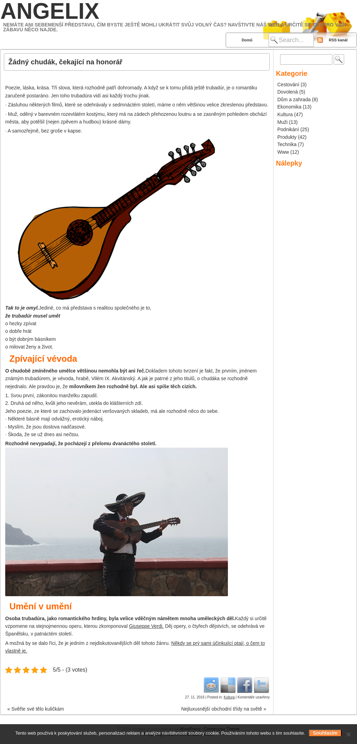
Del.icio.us (228, 685)
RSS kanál (338, 40)
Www (283, 152)
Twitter (261, 685)
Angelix (49, 11)
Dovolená (287, 92)
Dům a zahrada (294, 99)
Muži (282, 122)
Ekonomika (289, 107)
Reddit (211, 685)
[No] (348, 734)
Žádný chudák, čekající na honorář (65, 62)
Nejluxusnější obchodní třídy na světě (223, 709)
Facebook (244, 685)
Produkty (286, 137)
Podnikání (288, 129)
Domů (246, 40)
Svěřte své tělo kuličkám (35, 709)
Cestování (288, 84)
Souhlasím (325, 733)
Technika (286, 144)
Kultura (229, 697)
